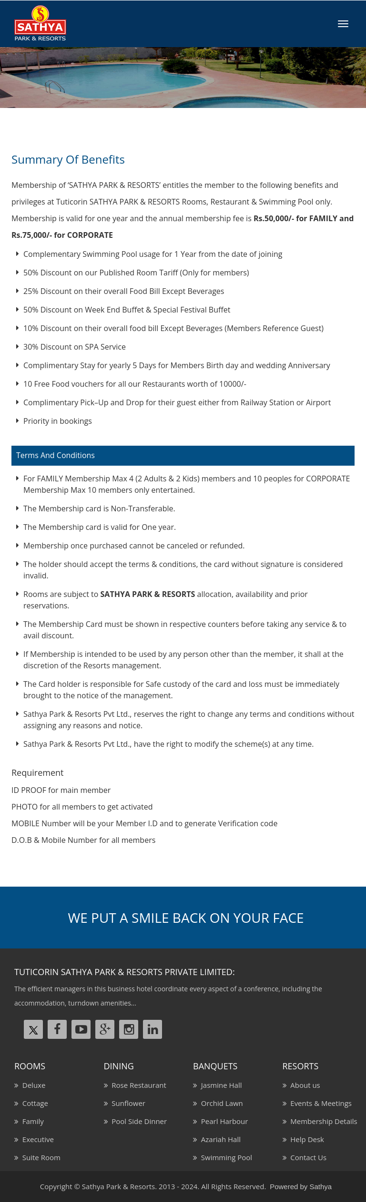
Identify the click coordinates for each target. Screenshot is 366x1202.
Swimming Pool (224, 1157)
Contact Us (307, 1157)
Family (31, 1121)
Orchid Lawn (220, 1103)
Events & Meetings (319, 1103)
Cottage (33, 1103)
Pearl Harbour (222, 1121)
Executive (36, 1139)
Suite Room (40, 1157)
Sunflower (126, 1103)
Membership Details (322, 1121)
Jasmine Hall (219, 1085)
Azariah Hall (219, 1139)
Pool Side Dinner (137, 1121)
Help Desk (305, 1139)
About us (303, 1085)
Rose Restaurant (137, 1085)
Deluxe (32, 1085)
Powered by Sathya (301, 1186)
